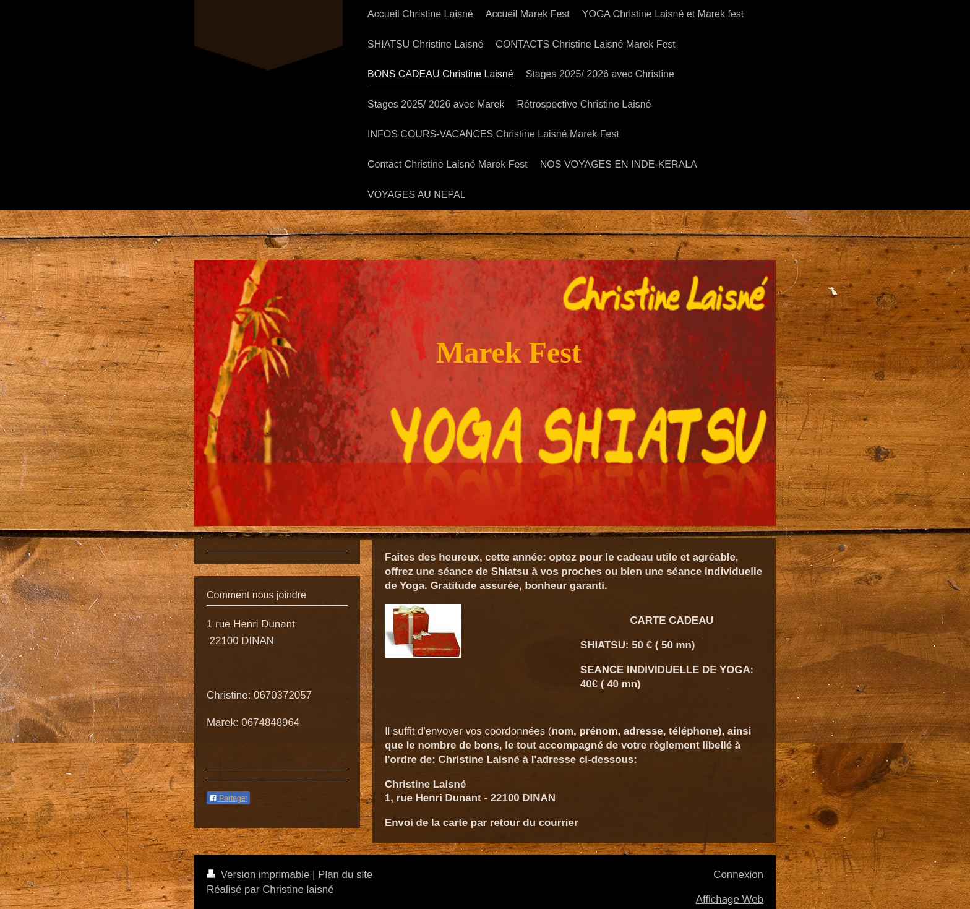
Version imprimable (259, 875)
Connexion (738, 875)
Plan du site (345, 875)
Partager (228, 798)
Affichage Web (729, 899)
